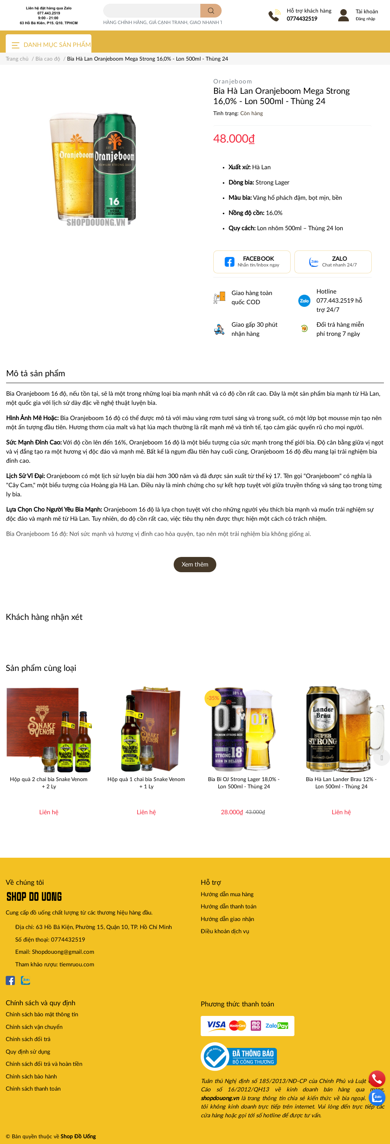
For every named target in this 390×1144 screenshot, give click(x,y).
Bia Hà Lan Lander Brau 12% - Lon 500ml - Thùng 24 (341, 783)
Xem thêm (195, 565)
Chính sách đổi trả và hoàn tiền (44, 1064)
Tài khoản (367, 11)
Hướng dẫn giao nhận (227, 919)
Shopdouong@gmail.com (63, 952)
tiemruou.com (76, 965)
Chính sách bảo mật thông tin (42, 1014)
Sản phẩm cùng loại (41, 668)
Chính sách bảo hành (31, 1077)
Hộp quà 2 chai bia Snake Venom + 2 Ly (49, 783)
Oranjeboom (232, 82)
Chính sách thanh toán (33, 1089)
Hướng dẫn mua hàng (227, 894)
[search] (211, 11)
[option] (49, 757)
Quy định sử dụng (28, 1052)
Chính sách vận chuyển (34, 1027)
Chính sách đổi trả (28, 1039)
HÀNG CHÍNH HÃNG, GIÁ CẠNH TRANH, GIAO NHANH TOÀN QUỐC (175, 22)
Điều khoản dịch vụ (225, 931)
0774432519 (302, 19)
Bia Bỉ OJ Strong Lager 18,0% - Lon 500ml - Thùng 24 (244, 783)
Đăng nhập (365, 19)
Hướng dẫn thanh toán (228, 907)
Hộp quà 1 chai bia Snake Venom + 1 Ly (146, 783)
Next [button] (381, 757)
